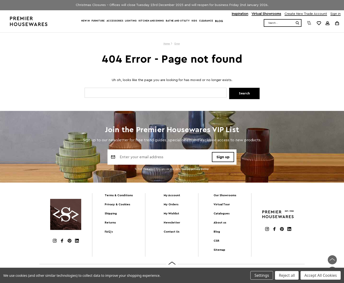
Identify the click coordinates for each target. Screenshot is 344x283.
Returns (110, 222)
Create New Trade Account (306, 14)
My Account (172, 195)
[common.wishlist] (319, 23)
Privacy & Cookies (117, 204)
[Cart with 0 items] (336, 23)
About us (220, 222)
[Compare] (309, 23)
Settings (261, 275)
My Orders (171, 204)
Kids (194, 21)
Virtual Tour (222, 204)
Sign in (335, 14)
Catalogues (222, 213)
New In (85, 21)
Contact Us (171, 231)
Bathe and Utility (178, 21)
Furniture (97, 21)
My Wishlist (171, 213)
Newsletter (172, 222)
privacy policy (200, 169)
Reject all (287, 275)
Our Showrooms (225, 195)
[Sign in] (327, 23)
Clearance (206, 21)
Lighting (130, 21)
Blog (219, 21)
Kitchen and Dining (151, 21)
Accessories (115, 21)
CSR (216, 240)
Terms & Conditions (119, 195)
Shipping (111, 213)
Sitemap (219, 249)
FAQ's (109, 231)
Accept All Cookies (320, 275)
